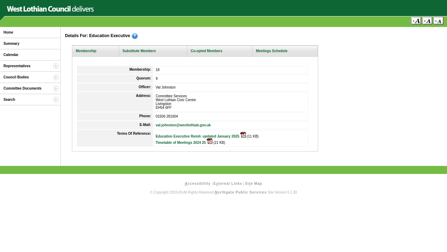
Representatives (16, 66)
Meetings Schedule (272, 51)
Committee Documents (22, 88)
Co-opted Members (206, 51)
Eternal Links (227, 184)
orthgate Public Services (241, 192)
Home (8, 32)
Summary (11, 44)
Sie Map (253, 184)
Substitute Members (139, 51)
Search (9, 100)
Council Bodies (16, 77)
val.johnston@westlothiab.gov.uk (183, 125)
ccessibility (198, 184)
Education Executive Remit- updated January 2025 (201, 136)
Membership (86, 51)
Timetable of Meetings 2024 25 (184, 143)
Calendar (11, 55)
